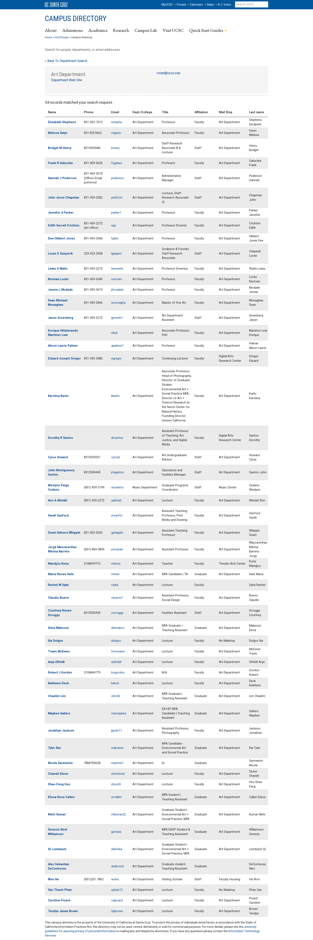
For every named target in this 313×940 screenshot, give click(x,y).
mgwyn (116, 133)
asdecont (117, 866)
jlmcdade (117, 290)
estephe (116, 122)
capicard (117, 900)
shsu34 (116, 784)
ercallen (116, 797)
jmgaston (117, 472)
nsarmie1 (117, 763)
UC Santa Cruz (56, 4)
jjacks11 (116, 730)
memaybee (118, 713)
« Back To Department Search (66, 61)
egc (113, 225)
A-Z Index (224, 4)
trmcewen (118, 651)
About (51, 30)
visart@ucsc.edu (168, 73)
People (181, 4)
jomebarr (117, 549)
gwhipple (117, 532)
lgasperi (116, 253)
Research (121, 30)
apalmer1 (117, 345)
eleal (114, 333)
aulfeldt (116, 662)
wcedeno (117, 487)
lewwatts (117, 268)
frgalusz (116, 163)
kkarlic (115, 396)
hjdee (114, 238)
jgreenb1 (117, 318)
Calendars (196, 4)
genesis (116, 832)
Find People (62, 37)
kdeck (115, 683)
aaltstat (116, 500)
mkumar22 (118, 814)
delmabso (117, 628)
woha (115, 879)
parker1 (116, 212)
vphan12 (117, 890)
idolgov (116, 641)
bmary (115, 148)
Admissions (72, 30)
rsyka (114, 585)
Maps (210, 4)
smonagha (118, 303)
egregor (116, 358)
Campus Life (146, 30)
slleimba (116, 849)
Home (48, 37)
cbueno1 (117, 598)
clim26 (115, 696)
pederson (117, 178)
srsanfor (117, 515)
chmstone (118, 774)
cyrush (115, 457)
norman (116, 279)
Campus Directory (75, 18)
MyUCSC (167, 4)
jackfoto (117, 197)
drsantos (117, 438)
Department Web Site (66, 80)
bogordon (117, 672)
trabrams (117, 748)
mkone (116, 563)
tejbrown (117, 911)
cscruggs (117, 613)
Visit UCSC (173, 30)
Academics (97, 30)
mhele (115, 574)
